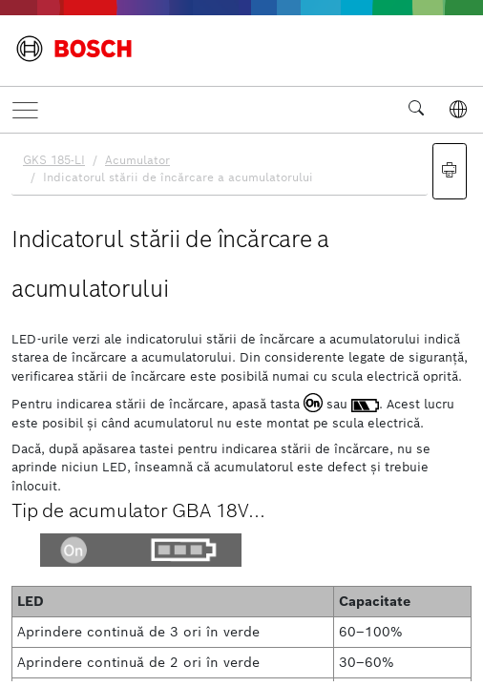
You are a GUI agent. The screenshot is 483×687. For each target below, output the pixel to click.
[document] (241, 407)
